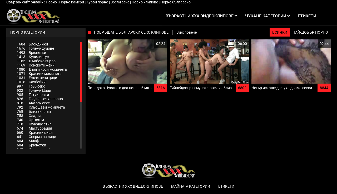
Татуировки (33, 95)
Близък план (34, 111)
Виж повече (186, 32)
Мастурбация (34, 128)
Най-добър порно (310, 32)
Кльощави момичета (41, 107)
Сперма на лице (36, 137)
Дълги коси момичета (42, 69)
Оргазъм (30, 120)
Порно (52, 2)
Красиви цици (35, 132)
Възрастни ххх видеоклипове (133, 186)
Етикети (226, 186)
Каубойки (31, 82)
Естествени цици (37, 78)
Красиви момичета (39, 74)
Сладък (29, 116)
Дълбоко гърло (36, 61)
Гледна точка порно (40, 99)
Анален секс (33, 103)
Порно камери (72, 2)
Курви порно (97, 2)
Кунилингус (33, 57)
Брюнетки (31, 52)
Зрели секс (120, 2)
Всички (279, 32)
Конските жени (35, 65)
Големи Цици (34, 90)
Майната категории (190, 186)
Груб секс (31, 86)
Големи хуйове (35, 48)
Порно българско (175, 2)
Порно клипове (145, 2)
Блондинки (32, 44)
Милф (28, 141)
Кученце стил (34, 124)
